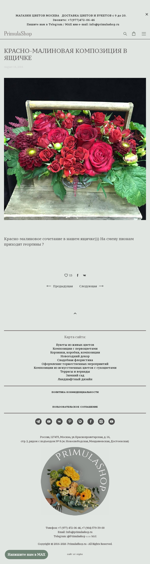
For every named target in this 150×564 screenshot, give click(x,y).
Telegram (55, 24)
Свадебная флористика (75, 360)
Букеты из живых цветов (75, 345)
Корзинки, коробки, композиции (75, 352)
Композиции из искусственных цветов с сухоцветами (75, 368)
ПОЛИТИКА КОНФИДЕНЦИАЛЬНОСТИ (75, 392)
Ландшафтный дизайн (75, 379)
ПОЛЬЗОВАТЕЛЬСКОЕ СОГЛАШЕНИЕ (75, 407)
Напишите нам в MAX (26, 554)
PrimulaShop (18, 33)
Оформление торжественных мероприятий (75, 364)
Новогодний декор (75, 356)
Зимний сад (75, 375)
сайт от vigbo (75, 554)
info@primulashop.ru (104, 24)
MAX (68, 24)
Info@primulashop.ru (79, 532)
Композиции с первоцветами (75, 348)
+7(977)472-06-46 (81, 20)
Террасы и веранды (75, 371)
